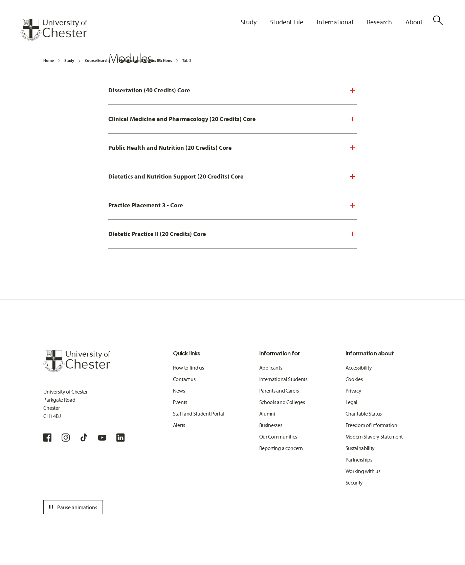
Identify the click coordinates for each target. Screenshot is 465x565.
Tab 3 (186, 60)
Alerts (179, 425)
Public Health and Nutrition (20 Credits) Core (170, 147)
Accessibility (359, 367)
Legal (351, 402)
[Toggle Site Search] (438, 20)
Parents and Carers (279, 390)
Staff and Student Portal (198, 413)
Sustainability (360, 448)
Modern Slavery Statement (374, 436)
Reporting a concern (281, 448)
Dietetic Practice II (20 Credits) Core (157, 234)
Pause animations (72, 507)
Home (48, 60)
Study (69, 60)
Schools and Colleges (282, 402)
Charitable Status (364, 413)
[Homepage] (53, 30)
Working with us (363, 471)
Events (180, 402)
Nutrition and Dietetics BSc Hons (145, 60)
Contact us (184, 379)
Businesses (270, 425)
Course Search (97, 60)
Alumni (267, 413)
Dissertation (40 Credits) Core (149, 90)
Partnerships (359, 459)
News (179, 390)
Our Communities (278, 436)
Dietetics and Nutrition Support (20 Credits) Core (176, 176)
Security (354, 482)
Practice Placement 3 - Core (145, 205)
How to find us (188, 367)
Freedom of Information (371, 425)
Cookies (354, 379)
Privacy (353, 390)
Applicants (270, 367)
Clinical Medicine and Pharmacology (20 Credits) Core (182, 119)
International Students (283, 379)
